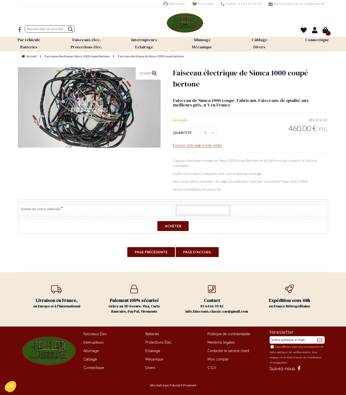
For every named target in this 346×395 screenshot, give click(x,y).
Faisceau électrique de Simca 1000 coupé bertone (240, 78)
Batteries (152, 334)
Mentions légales (221, 342)
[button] (10, 387)
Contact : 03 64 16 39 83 (241, 4)
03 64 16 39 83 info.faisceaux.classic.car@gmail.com (216, 299)
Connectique (93, 368)
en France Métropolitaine (289, 297)
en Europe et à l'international (56, 297)
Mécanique (154, 359)
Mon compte (174, 4)
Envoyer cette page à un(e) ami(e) (197, 145)
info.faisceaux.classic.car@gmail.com (296, 4)
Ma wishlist (203, 4)
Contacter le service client (228, 351)
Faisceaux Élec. (95, 334)
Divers (150, 368)
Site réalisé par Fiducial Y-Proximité (173, 385)
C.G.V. (212, 368)
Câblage (90, 359)
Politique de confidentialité (229, 334)
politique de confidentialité (294, 352)
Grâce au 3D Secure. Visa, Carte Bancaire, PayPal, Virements (134, 299)
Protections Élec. (158, 342)
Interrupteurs (93, 342)
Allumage (91, 351)
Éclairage (152, 351)
